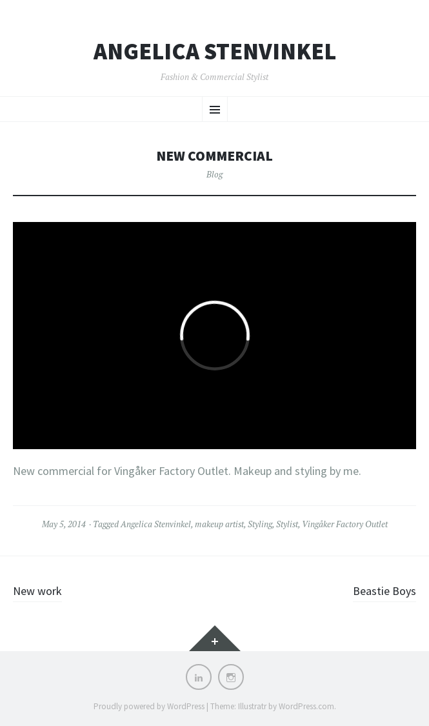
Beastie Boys (384, 590)
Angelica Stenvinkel (215, 52)
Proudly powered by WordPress (149, 706)
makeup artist (219, 524)
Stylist (287, 524)
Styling (260, 524)
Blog (214, 174)
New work (37, 590)
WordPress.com (306, 706)
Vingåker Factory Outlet (345, 524)
